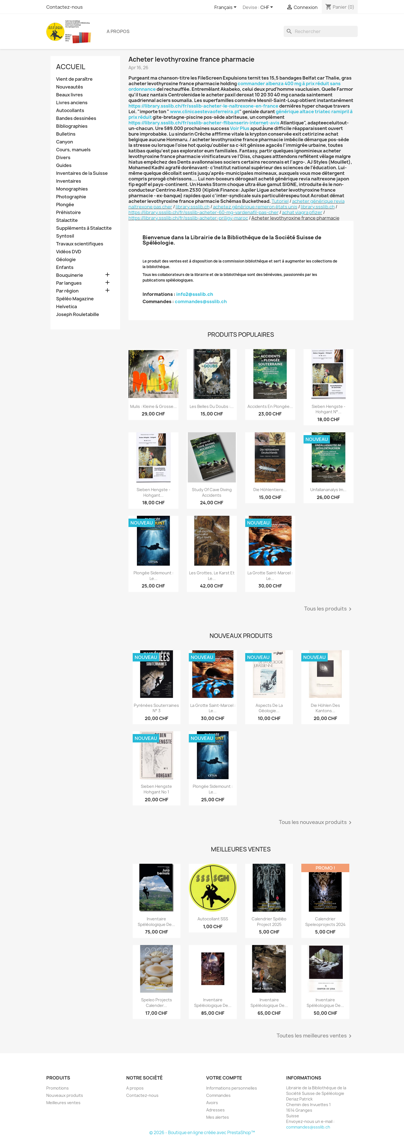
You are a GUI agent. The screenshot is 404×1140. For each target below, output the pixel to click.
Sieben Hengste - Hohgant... (153, 492)
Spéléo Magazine (75, 299)
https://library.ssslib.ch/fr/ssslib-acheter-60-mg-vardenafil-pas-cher (203, 212)
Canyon (64, 142)
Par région (67, 291)
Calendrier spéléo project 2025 (269, 921)
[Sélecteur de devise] (267, 7)
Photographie (71, 197)
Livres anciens (72, 103)
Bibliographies (72, 126)
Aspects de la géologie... (269, 708)
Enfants (65, 267)
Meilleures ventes (63, 1102)
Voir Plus (239, 128)
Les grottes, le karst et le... (212, 575)
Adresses (215, 1110)
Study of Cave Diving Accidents (212, 492)
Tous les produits (329, 609)
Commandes (218, 1095)
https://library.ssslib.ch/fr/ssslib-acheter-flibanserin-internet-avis (203, 123)
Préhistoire (68, 212)
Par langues (69, 283)
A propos (118, 31)
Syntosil (65, 236)
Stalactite (67, 220)
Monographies (72, 189)
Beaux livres (69, 95)
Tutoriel (280, 201)
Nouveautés (69, 87)
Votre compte (224, 1078)
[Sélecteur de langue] (226, 7)
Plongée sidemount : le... (153, 575)
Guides (64, 165)
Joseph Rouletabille (77, 314)
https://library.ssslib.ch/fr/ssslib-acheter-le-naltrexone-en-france (203, 106)
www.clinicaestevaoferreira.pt (204, 111)
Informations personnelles (231, 1088)
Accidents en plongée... (270, 406)
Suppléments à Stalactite (84, 228)
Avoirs (212, 1102)
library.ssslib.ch (193, 207)
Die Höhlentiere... (270, 489)
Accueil (70, 66)
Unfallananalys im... (328, 489)
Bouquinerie (69, 275)
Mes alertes (217, 1117)
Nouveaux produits (64, 1095)
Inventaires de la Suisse (82, 173)
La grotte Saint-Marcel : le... (270, 575)
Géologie (66, 260)
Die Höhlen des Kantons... (325, 708)
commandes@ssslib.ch (201, 301)
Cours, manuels (73, 150)
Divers (63, 158)
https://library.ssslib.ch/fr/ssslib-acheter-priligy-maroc (188, 218)
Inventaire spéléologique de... (156, 921)
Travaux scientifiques (79, 244)
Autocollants (70, 110)
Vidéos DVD (68, 252)
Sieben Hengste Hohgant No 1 (156, 789)
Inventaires (68, 181)
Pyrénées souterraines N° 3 (156, 708)
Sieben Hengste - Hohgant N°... (328, 409)
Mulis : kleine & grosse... (153, 406)
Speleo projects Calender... (156, 1002)
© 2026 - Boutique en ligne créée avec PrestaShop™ (202, 1133)
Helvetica (66, 307)
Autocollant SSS (213, 918)
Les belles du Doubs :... (212, 406)
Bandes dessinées (76, 118)
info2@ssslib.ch (194, 294)
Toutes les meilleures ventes (315, 1036)
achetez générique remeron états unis (255, 207)
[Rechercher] (321, 31)
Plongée (65, 205)
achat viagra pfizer (302, 212)
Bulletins (65, 134)
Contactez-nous (64, 7)
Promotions (57, 1088)
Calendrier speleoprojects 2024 (325, 921)
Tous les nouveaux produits (316, 822)
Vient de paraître (74, 79)
